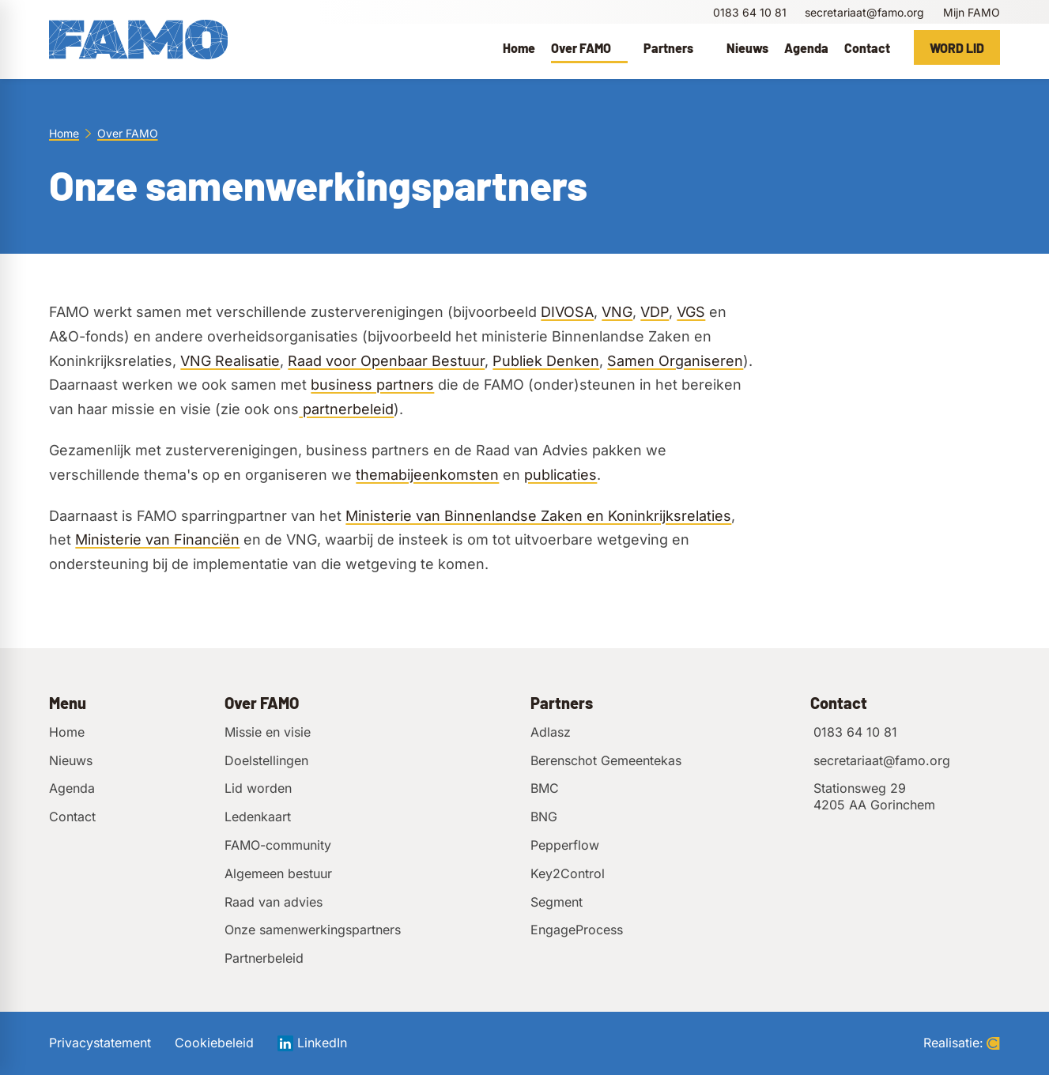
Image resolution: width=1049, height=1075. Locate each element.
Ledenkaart (258, 816)
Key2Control (567, 873)
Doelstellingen (266, 760)
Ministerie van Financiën (157, 539)
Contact (72, 816)
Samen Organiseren (675, 361)
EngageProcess (576, 929)
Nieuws (70, 760)
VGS (691, 312)
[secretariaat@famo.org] (863, 12)
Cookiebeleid (214, 1042)
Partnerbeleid (264, 958)
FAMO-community (278, 845)
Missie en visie (268, 732)
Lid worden (258, 788)
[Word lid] (957, 47)
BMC (544, 788)
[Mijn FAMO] (969, 12)
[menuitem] (519, 47)
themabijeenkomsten (427, 474)
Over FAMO (127, 133)
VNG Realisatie (230, 361)
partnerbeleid (346, 409)
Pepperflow (564, 845)
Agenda (72, 788)
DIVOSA (567, 312)
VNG (617, 312)
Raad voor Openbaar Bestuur (386, 361)
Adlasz (550, 732)
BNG (543, 816)
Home (64, 133)
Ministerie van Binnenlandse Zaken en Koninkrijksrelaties (538, 515)
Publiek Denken (545, 361)
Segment (556, 902)
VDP (654, 312)
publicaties (560, 474)
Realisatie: (961, 1042)
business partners (372, 384)
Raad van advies (274, 902)
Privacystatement (100, 1042)
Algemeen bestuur (278, 873)
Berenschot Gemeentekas (605, 760)
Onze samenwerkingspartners (313, 929)
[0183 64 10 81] (749, 12)
